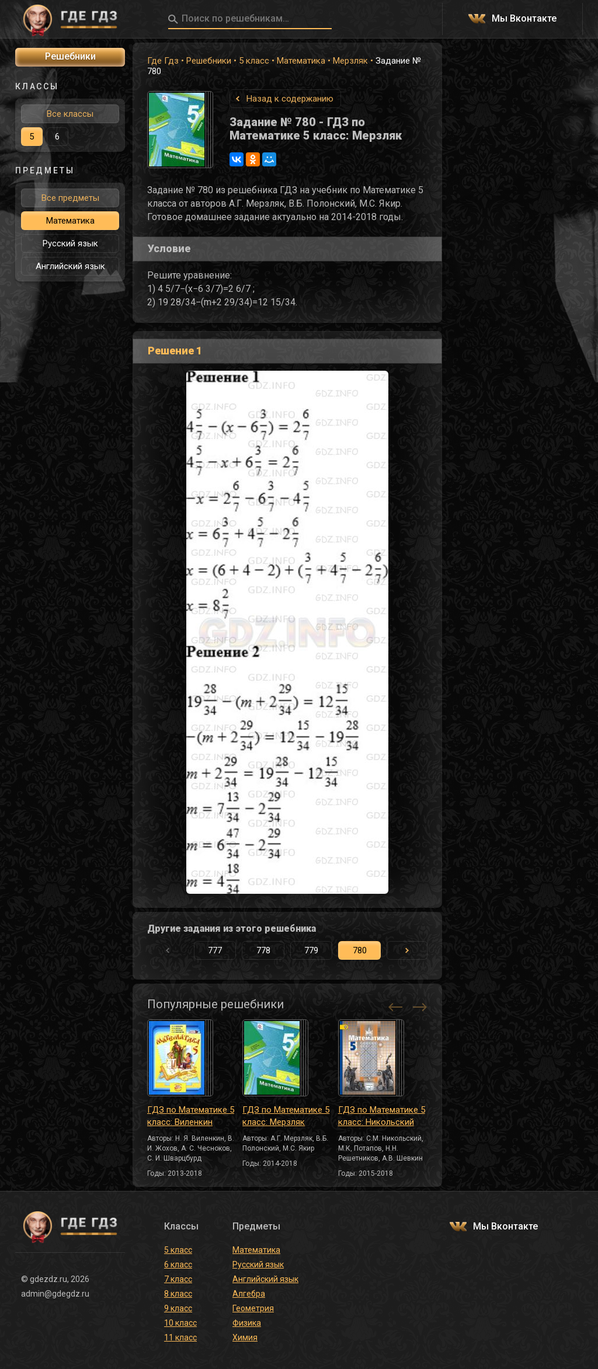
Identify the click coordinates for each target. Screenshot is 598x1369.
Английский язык (70, 266)
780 (360, 950)
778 (263, 950)
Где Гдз (163, 60)
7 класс (178, 1279)
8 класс (178, 1293)
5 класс (254, 60)
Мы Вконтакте (524, 19)
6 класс (178, 1264)
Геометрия (253, 1308)
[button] (407, 950)
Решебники (208, 60)
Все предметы (70, 198)
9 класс (178, 1308)
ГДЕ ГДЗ (70, 19)
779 (311, 950)
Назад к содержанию (289, 98)
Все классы (70, 114)
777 (215, 950)
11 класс (180, 1337)
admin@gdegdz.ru (55, 1293)
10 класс (180, 1323)
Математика (301, 60)
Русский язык (70, 243)
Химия (245, 1337)
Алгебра (248, 1293)
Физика (246, 1323)
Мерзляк (350, 60)
